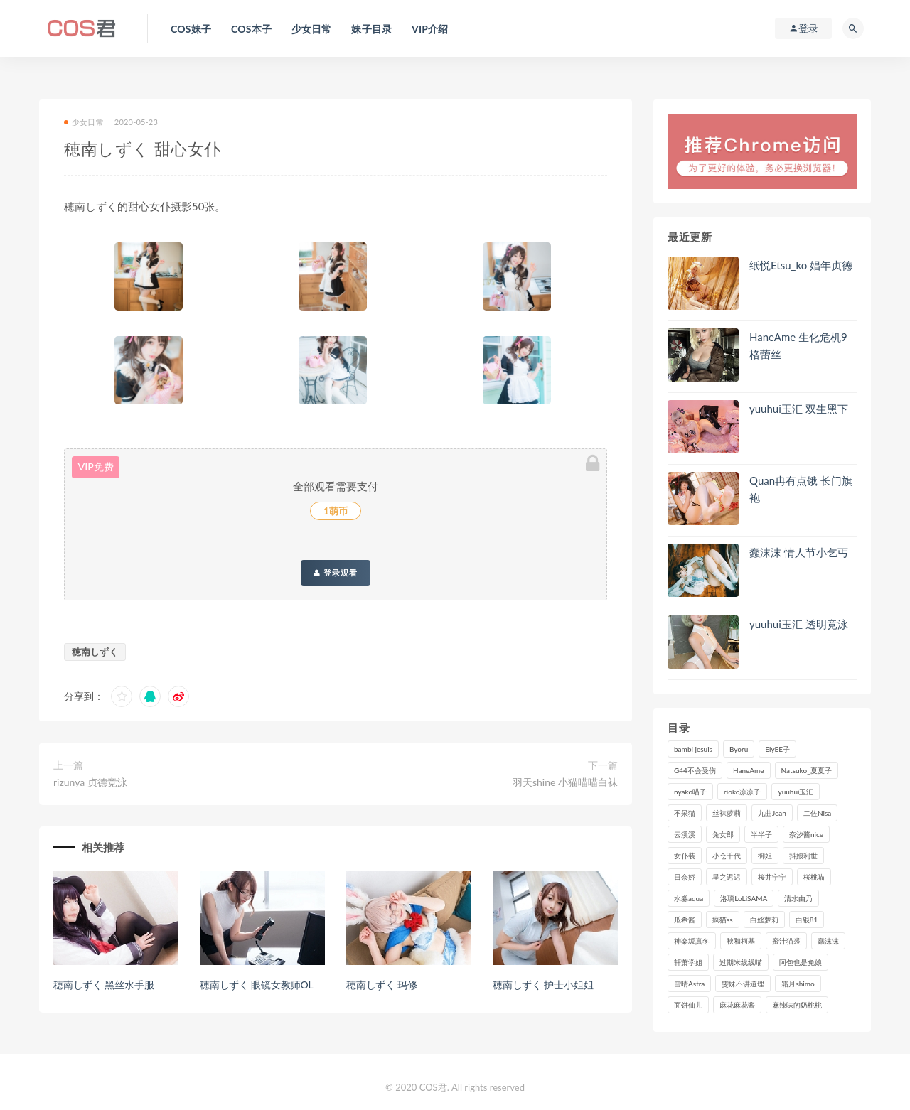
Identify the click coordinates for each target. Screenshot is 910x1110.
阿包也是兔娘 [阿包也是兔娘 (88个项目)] (800, 962)
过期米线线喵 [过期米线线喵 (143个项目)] (740, 962)
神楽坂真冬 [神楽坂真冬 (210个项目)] (692, 941)
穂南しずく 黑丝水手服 (103, 985)
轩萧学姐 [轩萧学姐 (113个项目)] (688, 962)
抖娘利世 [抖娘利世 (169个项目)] (803, 855)
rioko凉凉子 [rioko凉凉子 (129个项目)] (742, 791)
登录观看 (336, 573)
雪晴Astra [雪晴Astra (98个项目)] (689, 983)
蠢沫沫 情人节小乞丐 (798, 552)
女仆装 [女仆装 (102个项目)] (684, 855)
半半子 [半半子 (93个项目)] (761, 834)
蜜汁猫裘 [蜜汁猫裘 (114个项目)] (786, 941)
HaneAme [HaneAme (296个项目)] (748, 770)
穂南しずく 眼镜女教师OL (256, 985)
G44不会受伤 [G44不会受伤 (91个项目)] (695, 770)
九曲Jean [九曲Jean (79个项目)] (772, 813)
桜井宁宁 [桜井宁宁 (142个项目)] (772, 877)
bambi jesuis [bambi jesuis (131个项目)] (693, 749)
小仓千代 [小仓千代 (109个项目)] (726, 855)
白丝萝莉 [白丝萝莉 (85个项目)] (764, 919)
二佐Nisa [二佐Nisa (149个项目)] (817, 813)
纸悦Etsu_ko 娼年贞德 (800, 265)
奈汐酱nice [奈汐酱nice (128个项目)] (806, 834)
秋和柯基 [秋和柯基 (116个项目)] (741, 941)
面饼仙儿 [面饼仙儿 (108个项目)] (688, 1005)
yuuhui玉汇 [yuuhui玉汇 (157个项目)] (795, 791)
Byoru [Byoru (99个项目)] (738, 749)
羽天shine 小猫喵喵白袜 (565, 782)
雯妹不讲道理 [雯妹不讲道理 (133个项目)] (743, 983)
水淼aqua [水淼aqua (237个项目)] (688, 898)
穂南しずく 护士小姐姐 (543, 985)
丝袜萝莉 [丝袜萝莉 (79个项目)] (726, 813)
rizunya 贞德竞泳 (90, 782)
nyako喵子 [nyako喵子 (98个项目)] (690, 791)
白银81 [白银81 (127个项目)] (807, 919)
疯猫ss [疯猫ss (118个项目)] (722, 919)
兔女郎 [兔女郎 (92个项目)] (723, 834)
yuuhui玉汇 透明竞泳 (798, 624)
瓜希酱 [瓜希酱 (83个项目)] (684, 919)
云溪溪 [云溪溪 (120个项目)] (684, 834)
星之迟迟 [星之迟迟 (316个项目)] (726, 877)
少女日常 (84, 121)
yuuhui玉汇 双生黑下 (798, 408)
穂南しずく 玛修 (381, 985)
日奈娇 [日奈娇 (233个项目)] (684, 877)
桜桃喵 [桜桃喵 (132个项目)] (814, 877)
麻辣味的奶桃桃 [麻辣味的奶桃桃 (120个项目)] (797, 1005)
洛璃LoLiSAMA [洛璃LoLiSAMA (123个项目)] (743, 898)
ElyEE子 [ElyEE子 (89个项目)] (777, 749)
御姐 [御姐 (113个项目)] (765, 855)
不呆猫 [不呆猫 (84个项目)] (684, 813)
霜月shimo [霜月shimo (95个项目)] (797, 983)
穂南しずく (95, 651)
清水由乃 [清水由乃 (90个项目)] (798, 898)
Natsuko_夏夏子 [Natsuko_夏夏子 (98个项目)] (806, 770)
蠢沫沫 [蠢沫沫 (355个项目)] (828, 941)
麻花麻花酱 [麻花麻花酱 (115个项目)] (737, 1005)
